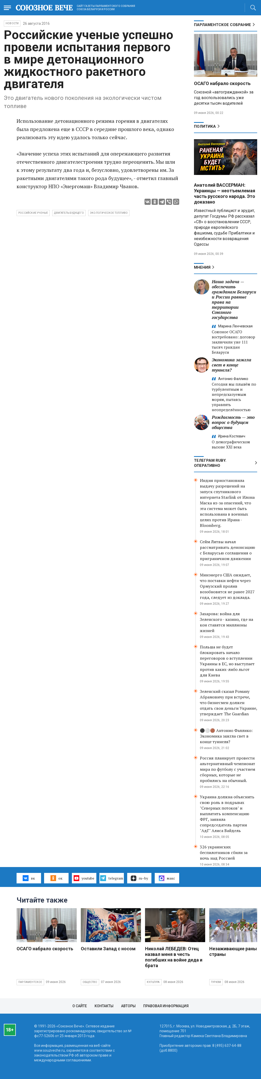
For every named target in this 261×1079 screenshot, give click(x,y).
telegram (111, 878)
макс (167, 878)
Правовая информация (166, 1006)
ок (56, 878)
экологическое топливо (109, 212)
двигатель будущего (69, 212)
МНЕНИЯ (202, 267)
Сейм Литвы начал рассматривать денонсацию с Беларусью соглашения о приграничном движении (227, 550)
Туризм (216, 982)
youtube (84, 878)
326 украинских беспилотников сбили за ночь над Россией (223, 852)
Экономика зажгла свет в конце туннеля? (231, 365)
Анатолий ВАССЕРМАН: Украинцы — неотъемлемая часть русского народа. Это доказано (224, 193)
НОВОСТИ (12, 23)
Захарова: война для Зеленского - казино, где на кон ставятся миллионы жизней (226, 622)
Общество (90, 982)
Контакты (104, 1006)
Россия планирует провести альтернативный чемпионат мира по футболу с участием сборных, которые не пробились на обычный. (227, 769)
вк (29, 878)
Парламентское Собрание (222, 24)
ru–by (139, 878)
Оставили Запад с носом (108, 948)
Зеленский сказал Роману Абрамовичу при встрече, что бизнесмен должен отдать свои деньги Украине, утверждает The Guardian (228, 703)
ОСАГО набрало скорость (222, 83)
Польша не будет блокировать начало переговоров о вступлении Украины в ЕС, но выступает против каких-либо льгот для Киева (227, 661)
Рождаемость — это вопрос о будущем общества (233, 422)
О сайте (79, 1006)
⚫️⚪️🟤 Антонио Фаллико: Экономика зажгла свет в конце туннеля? (226, 736)
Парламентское (30, 982)
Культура (153, 982)
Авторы (128, 1006)
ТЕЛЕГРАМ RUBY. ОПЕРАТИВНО (210, 463)
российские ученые (33, 212)
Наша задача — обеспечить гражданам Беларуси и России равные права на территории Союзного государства (234, 299)
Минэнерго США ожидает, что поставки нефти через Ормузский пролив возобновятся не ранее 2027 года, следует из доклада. (227, 586)
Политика (205, 126)
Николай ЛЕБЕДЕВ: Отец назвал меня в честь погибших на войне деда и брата (173, 957)
